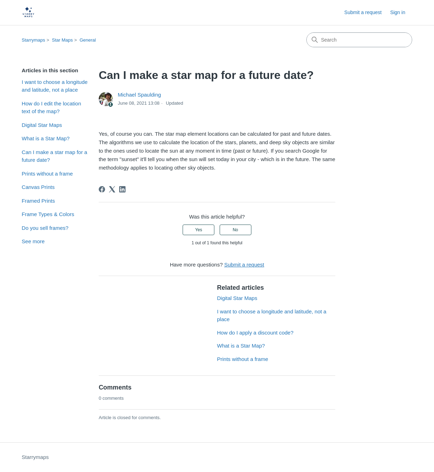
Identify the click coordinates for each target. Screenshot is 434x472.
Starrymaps (33, 40)
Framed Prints (38, 201)
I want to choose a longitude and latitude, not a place (55, 86)
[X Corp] (112, 189)
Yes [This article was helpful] (198, 229)
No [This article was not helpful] (235, 229)
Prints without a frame (47, 174)
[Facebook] (102, 189)
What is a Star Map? (46, 138)
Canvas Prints (38, 187)
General (88, 40)
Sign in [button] (397, 12)
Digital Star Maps (42, 125)
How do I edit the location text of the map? (51, 107)
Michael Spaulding (139, 95)
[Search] (359, 40)
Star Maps (62, 40)
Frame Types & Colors (48, 214)
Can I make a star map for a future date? (54, 156)
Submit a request (363, 12)
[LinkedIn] (122, 189)
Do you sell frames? (45, 228)
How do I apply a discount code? (255, 333)
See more (33, 241)
